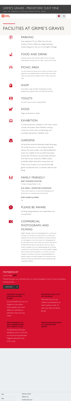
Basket (63, 2)
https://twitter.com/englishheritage (42, 370)
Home (4, 11)
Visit (9, 11)
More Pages (7, 15)
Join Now (13, 287)
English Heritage (5, 2)
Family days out (27, 400)
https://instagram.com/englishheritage (33, 370)
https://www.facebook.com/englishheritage (29, 370)
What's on (25, 397)
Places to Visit (15, 11)
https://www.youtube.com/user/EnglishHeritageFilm (38, 370)
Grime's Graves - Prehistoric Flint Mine (30, 11)
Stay (2, 398)
